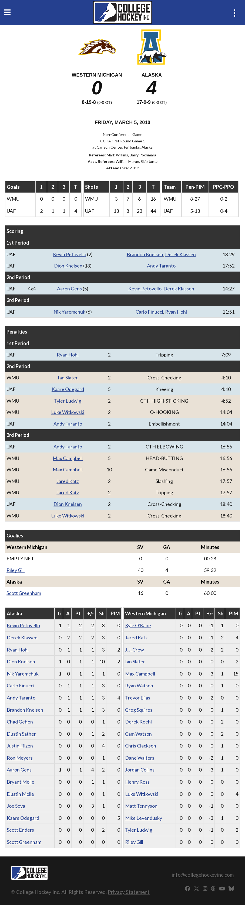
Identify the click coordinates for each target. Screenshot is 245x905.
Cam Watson (138, 734)
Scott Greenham (23, 593)
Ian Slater (68, 377)
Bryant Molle (20, 782)
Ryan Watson (139, 685)
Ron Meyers (20, 758)
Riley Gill (15, 570)
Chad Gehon (20, 722)
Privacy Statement (129, 892)
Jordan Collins (140, 770)
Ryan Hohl (176, 312)
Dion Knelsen (68, 266)
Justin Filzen (20, 746)
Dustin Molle (20, 794)
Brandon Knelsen (145, 254)
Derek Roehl (138, 722)
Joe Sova (16, 806)
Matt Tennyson (141, 806)
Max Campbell (68, 458)
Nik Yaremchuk (69, 312)
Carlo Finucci (149, 312)
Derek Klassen (180, 254)
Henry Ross (137, 782)
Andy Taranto (161, 266)
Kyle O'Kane (138, 625)
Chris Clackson (140, 746)
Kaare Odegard (68, 389)
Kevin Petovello (69, 254)
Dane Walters (139, 758)
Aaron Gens (69, 289)
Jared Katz (67, 481)
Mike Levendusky (143, 818)
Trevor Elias (137, 698)
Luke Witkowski (67, 412)
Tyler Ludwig (67, 401)
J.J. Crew (134, 650)
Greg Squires (138, 710)
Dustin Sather (21, 734)
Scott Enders (20, 830)
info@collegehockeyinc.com (203, 875)
